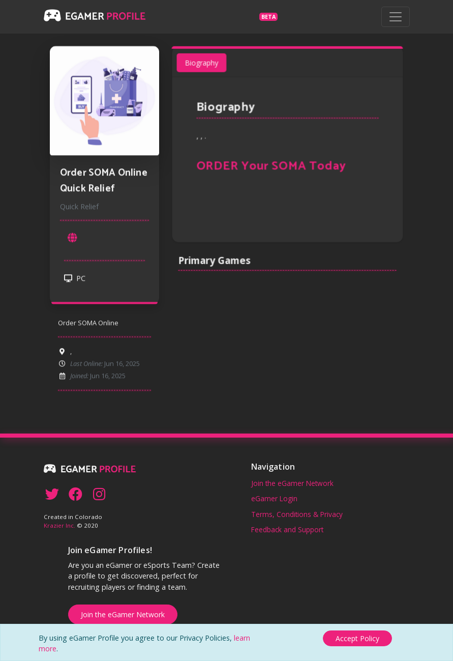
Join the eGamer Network (292, 483)
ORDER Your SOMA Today (271, 168)
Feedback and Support (287, 529)
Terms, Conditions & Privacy (297, 514)
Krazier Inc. (59, 525)
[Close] (357, 638)
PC (74, 281)
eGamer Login (274, 498)
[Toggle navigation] (395, 17)
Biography (203, 66)
